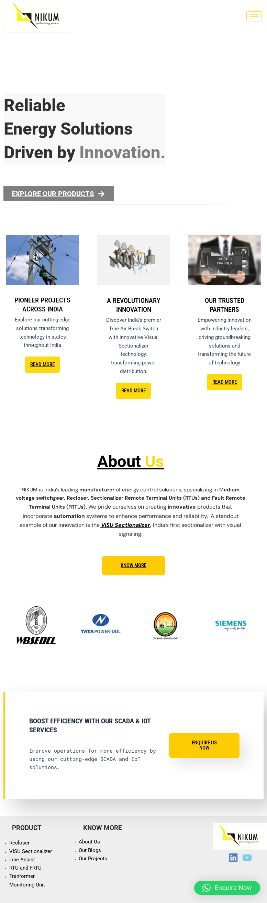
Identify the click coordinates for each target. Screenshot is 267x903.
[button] (227, 888)
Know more (133, 565)
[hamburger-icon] (254, 16)
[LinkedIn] (233, 857)
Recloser (19, 843)
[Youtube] (247, 857)
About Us (89, 842)
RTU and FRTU (25, 868)
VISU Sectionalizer (125, 525)
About (130, 461)
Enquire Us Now (204, 745)
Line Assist (22, 860)
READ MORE (42, 364)
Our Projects (93, 859)
